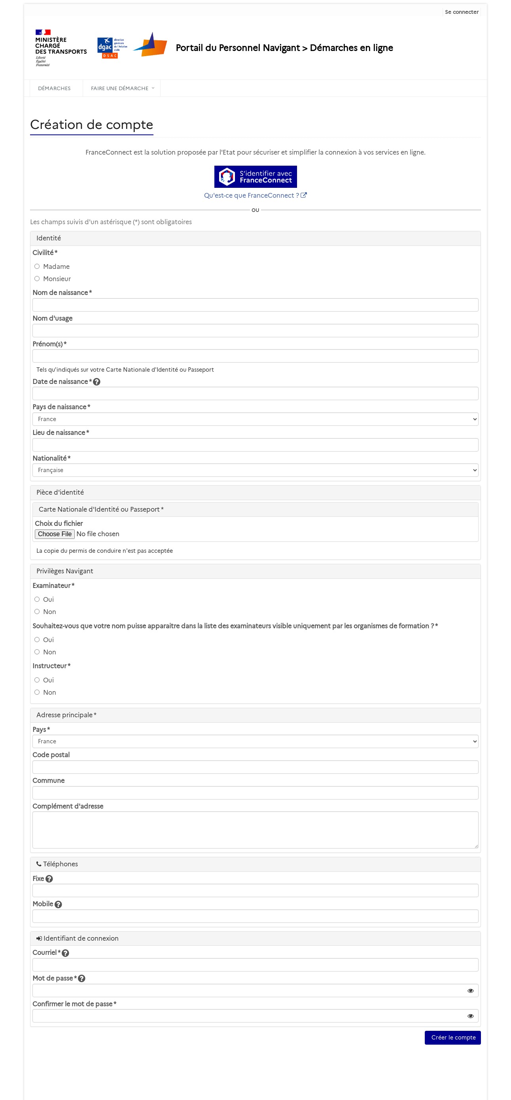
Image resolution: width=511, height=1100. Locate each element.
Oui (44, 599)
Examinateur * (53, 586)
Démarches (54, 88)
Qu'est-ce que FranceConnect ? (251, 195)
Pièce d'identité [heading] (60, 492)
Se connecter (462, 12)
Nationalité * (51, 458)
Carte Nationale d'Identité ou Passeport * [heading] (101, 509)
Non (45, 612)
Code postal (51, 755)
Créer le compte (453, 1037)
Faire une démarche (119, 88)
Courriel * (50, 952)
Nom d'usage (52, 318)
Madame (52, 266)
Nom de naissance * (62, 293)
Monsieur (52, 279)
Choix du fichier (59, 523)
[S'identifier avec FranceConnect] (255, 177)
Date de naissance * (66, 382)
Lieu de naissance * (60, 433)
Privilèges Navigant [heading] (64, 571)
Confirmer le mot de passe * (74, 1004)
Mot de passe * (58, 978)
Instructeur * (51, 666)
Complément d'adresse (67, 806)
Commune (48, 780)
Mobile (47, 904)
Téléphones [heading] (57, 864)
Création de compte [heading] (91, 124)
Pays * (41, 729)
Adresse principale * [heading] (66, 715)
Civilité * (44, 253)
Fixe (42, 879)
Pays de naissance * (61, 407)
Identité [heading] (48, 238)
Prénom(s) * (49, 344)
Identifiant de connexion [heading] (77, 938)
